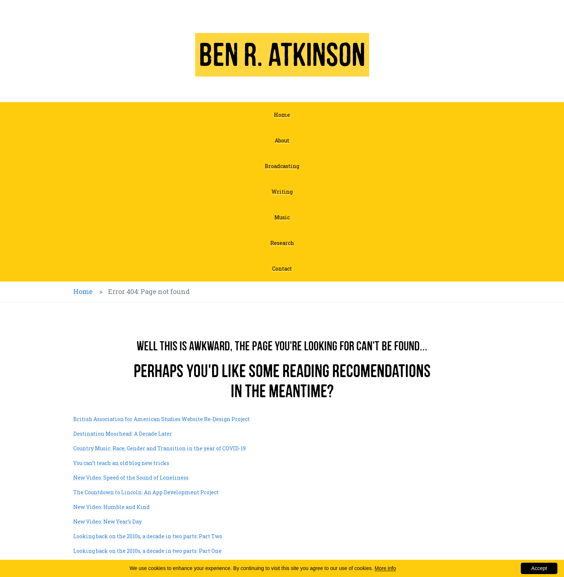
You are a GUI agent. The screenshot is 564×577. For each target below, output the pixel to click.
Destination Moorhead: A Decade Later (122, 433)
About (282, 140)
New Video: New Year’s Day (107, 521)
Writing (282, 191)
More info (385, 568)
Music (282, 217)
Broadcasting (282, 166)
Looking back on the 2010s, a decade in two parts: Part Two (147, 536)
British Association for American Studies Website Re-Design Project (161, 419)
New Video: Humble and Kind (111, 506)
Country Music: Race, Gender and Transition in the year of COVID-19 (159, 448)
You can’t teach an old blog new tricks (121, 462)
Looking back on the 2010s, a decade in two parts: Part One (147, 550)
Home (282, 114)
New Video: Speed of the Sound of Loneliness (131, 477)
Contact (282, 268)
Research (282, 242)
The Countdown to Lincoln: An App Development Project (146, 492)
